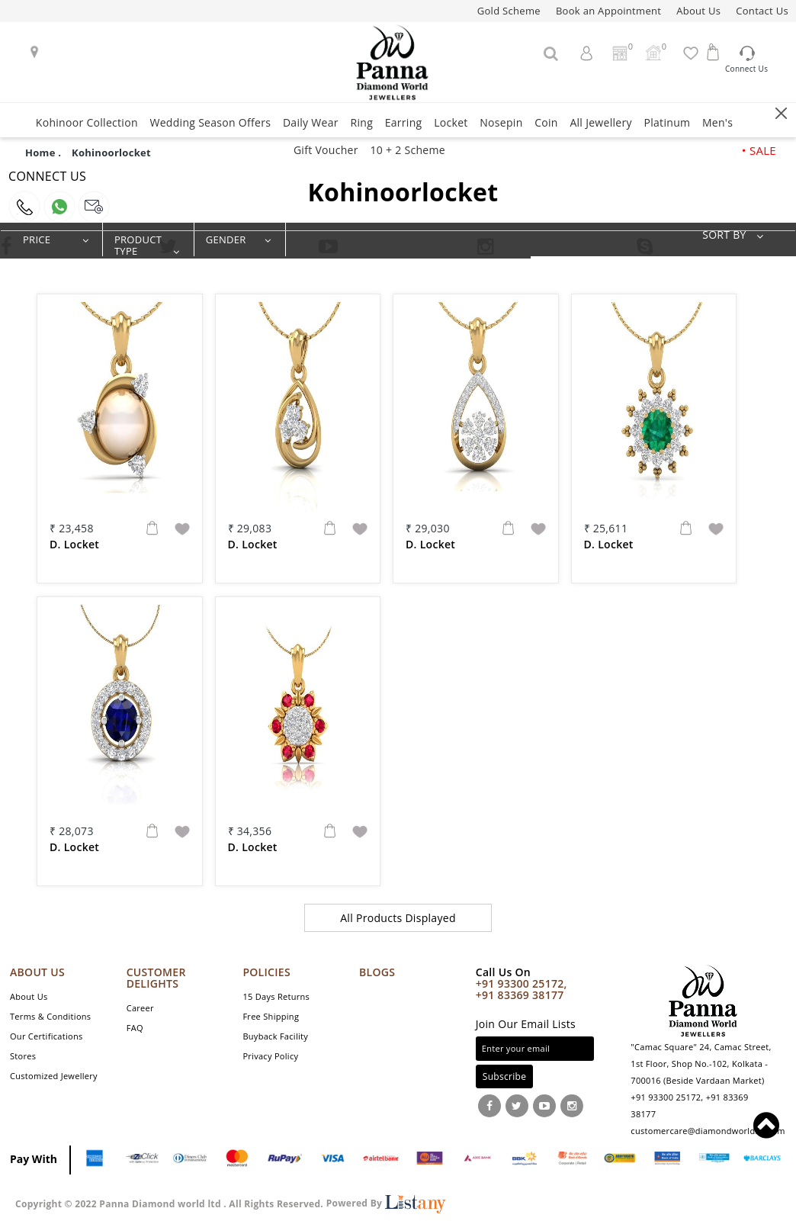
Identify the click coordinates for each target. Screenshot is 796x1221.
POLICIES (266, 972)
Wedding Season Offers (210, 122)
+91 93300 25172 (666, 1097)
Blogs (377, 972)
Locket (450, 122)
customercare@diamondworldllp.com (708, 1130)
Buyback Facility (275, 1036)
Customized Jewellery (54, 1075)
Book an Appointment (608, 11)
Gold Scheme (509, 11)
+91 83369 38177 (520, 995)
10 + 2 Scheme (407, 150)
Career (140, 1008)
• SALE (759, 150)
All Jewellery (600, 122)
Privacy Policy (270, 1056)
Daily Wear (311, 122)
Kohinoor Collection (87, 122)
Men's (717, 122)
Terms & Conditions (50, 1016)
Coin (546, 122)
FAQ (135, 1027)
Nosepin (501, 122)
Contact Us (762, 11)
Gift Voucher (326, 150)
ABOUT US (37, 972)
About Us (698, 11)
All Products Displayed (398, 918)
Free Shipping (270, 1016)
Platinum (667, 122)
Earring (403, 122)
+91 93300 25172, (521, 983)
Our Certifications (46, 1036)
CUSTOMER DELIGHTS (156, 978)
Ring (361, 122)
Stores (23, 1056)
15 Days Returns (276, 996)
